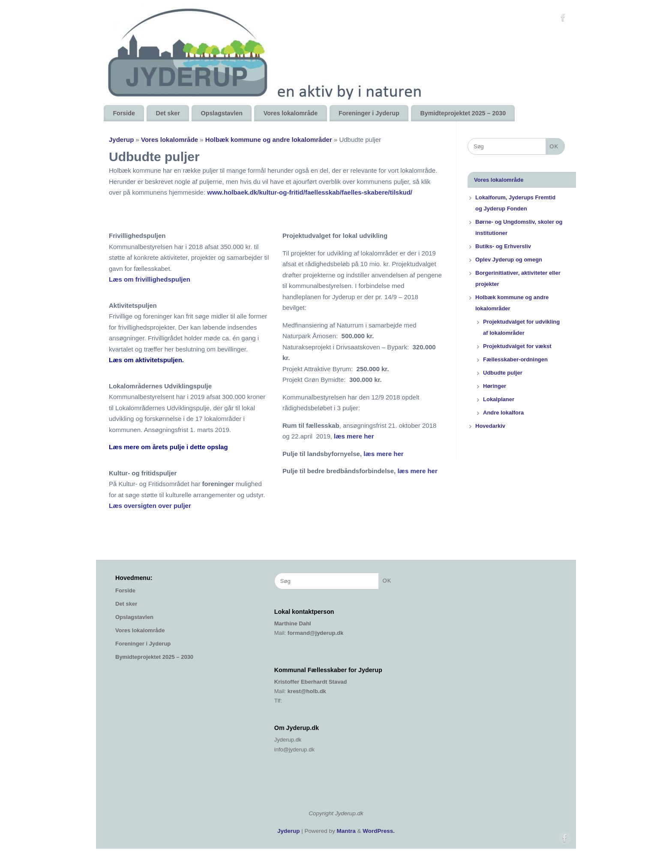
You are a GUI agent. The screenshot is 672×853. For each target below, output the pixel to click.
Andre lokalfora (503, 412)
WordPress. (379, 831)
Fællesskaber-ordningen (515, 359)
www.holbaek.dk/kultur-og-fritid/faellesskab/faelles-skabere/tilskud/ (309, 192)
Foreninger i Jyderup (369, 113)
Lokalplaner (498, 399)
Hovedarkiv (490, 426)
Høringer (494, 386)
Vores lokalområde (291, 113)
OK (552, 145)
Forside (124, 113)
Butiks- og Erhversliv (503, 246)
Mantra (346, 831)
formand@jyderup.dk (315, 633)
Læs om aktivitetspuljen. (147, 359)
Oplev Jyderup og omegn (508, 259)
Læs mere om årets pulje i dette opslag (168, 447)
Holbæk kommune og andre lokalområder (269, 139)
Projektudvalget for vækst (517, 346)
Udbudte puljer (502, 372)
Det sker (168, 113)
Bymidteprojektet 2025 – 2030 (463, 113)
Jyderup (121, 139)
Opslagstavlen (222, 113)
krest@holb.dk (307, 691)
